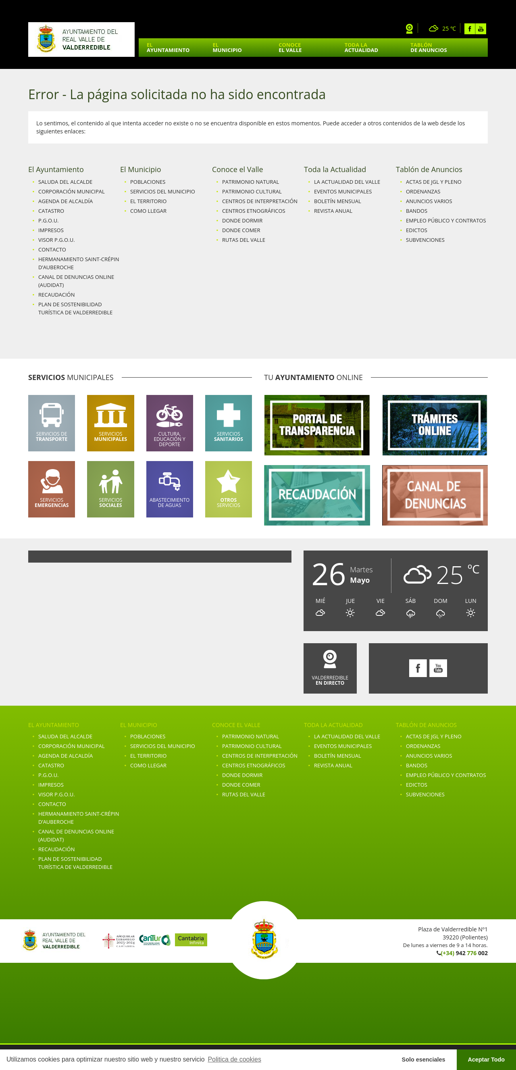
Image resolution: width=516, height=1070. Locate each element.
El (168, 47)
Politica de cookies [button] (234, 1059)
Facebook (469, 28)
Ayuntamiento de (81, 39)
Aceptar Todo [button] (486, 1059)
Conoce (290, 47)
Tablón (428, 47)
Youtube (480, 28)
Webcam (410, 28)
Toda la (361, 47)
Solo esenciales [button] (423, 1059)
